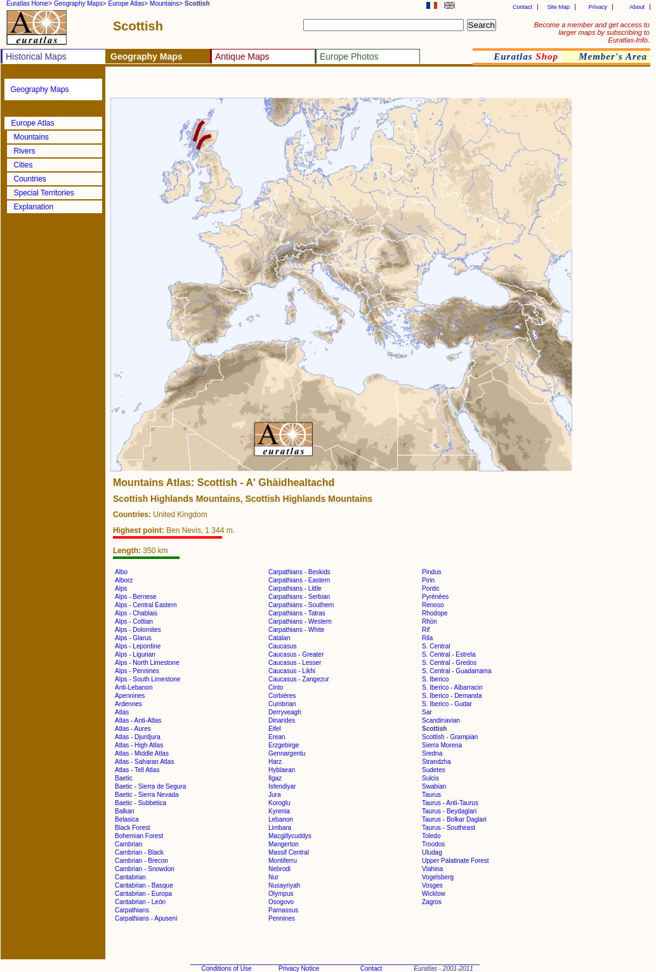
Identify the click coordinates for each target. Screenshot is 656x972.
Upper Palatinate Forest (455, 860)
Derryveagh (284, 712)
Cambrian (128, 844)
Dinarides (281, 720)
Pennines (281, 918)
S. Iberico (435, 679)
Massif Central (288, 852)
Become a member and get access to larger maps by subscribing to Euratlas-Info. (592, 32)
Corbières (282, 695)
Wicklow (433, 893)
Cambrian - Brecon (141, 860)
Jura (274, 794)
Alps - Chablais (136, 613)
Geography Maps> (80, 3)
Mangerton (283, 844)
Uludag (432, 852)
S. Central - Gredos (449, 662)
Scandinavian (441, 720)
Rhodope (435, 613)
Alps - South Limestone (147, 679)
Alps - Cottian (134, 621)
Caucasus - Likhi (291, 670)
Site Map (558, 7)
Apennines (130, 695)
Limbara (279, 827)
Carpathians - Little (295, 588)
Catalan (279, 637)
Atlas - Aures (133, 728)
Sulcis (430, 778)
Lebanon (280, 819)
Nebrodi (279, 868)
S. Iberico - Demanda (452, 695)
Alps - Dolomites (138, 629)
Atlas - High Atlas (139, 745)
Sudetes (433, 769)
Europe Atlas (33, 123)
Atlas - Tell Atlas (137, 769)
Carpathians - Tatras (296, 613)
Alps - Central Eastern (146, 604)
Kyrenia (279, 811)
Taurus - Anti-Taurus (450, 802)
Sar (427, 712)
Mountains (31, 137)
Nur (273, 877)
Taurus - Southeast (448, 827)
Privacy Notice (299, 968)
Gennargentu (286, 753)
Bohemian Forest (139, 835)
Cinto (275, 687)
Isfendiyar (282, 786)
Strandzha (436, 761)
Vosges (432, 885)
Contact (522, 7)
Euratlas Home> (29, 3)
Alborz (124, 580)
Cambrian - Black (139, 852)
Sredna (432, 753)
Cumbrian (282, 703)
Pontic (431, 588)
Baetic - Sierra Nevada (147, 794)
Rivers (25, 151)
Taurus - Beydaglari (449, 811)
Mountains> (166, 3)
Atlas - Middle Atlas (142, 753)
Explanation (34, 206)
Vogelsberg (438, 877)
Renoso (432, 604)
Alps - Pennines (137, 670)
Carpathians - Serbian (299, 596)
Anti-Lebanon (134, 687)
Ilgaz (275, 778)
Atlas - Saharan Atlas (144, 761)
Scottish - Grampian (450, 736)
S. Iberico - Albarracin (452, 687)
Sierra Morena (442, 745)
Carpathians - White (296, 629)
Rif (426, 629)
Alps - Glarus (133, 637)
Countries (30, 178)
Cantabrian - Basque (144, 885)
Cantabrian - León (140, 901)
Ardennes (128, 703)
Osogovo (281, 901)
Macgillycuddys (290, 835)
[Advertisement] (261, 86)
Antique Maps (242, 56)
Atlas (122, 712)
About (637, 7)
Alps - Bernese (136, 596)
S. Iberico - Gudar (447, 703)
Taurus (431, 794)
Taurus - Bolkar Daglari (454, 819)
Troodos (433, 844)
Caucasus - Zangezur (298, 679)
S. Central (436, 646)
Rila (427, 637)
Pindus (432, 571)
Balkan (124, 811)
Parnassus (283, 910)
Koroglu (279, 802)
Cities (23, 165)
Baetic (124, 778)
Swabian (434, 786)
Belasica (127, 819)
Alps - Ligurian (135, 654)
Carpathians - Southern (301, 604)
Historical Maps (36, 56)
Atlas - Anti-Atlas (138, 720)
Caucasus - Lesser (294, 662)
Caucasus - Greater (296, 654)
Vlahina (432, 868)
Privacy (597, 7)
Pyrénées (435, 596)
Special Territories (44, 192)
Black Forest (132, 827)
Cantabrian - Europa (143, 893)
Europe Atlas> (128, 3)
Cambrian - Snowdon (144, 868)
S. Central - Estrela (448, 654)
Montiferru (282, 860)
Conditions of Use (227, 968)
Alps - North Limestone (147, 662)
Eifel (274, 728)
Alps (121, 588)
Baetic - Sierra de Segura (150, 786)
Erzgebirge (283, 745)
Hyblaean (281, 769)
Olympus (280, 893)
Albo (121, 571)
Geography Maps (40, 89)
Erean (276, 736)
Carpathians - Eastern (299, 580)
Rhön (429, 621)
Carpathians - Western (300, 621)
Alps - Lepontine (138, 646)
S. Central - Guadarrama (457, 670)
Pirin (428, 580)
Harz (275, 761)
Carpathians (132, 910)
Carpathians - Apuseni (146, 918)
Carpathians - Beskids (299, 571)
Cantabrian (130, 877)
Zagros (432, 901)
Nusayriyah (284, 885)
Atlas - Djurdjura (138, 736)
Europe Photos (349, 56)
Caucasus (282, 646)
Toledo (431, 835)
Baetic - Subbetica (140, 802)
